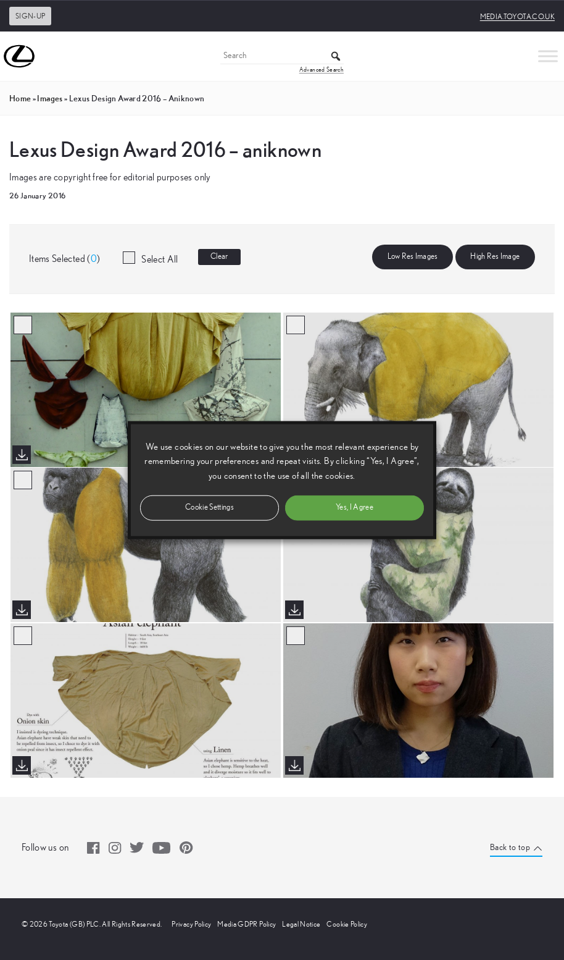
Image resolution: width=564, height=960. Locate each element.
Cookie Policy (346, 924)
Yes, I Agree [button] (354, 507)
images (49, 98)
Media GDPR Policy (246, 924)
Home (20, 98)
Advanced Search (321, 70)
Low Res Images (413, 257)
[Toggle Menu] (548, 56)
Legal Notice (301, 924)
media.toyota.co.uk (517, 16)
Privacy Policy (191, 924)
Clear (219, 257)
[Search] (282, 56)
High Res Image (495, 257)
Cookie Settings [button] (209, 507)
